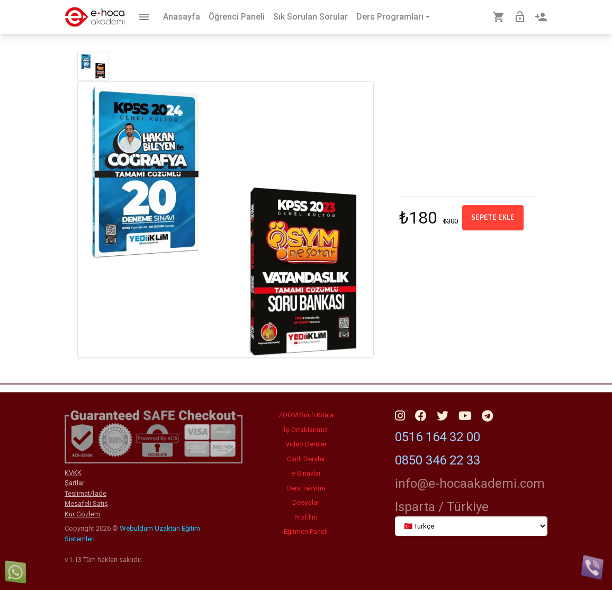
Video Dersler (306, 444)
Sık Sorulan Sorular (310, 17)
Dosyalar (305, 502)
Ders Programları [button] (390, 17)
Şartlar (74, 483)
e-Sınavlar (306, 473)
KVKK (73, 473)
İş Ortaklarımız (306, 430)
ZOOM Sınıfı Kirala (306, 415)
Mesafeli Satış (86, 503)
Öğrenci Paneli (237, 17)
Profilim (306, 517)
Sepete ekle (493, 217)
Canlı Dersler (306, 459)
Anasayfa (181, 17)
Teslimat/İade (85, 493)
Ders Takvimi (305, 488)
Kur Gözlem (82, 514)
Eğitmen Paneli (306, 531)
